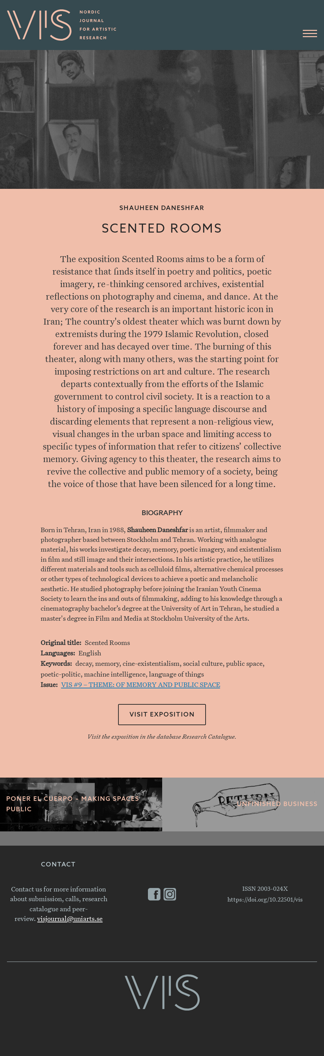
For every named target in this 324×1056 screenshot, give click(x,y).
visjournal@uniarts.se (69, 918)
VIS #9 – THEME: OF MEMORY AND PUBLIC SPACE (140, 684)
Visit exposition (162, 715)
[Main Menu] (310, 34)
